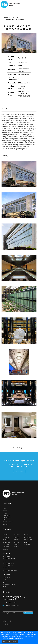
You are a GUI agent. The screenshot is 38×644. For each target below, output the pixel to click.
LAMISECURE (6, 547)
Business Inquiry (8, 522)
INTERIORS (17, 534)
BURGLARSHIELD (28, 540)
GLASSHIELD (6, 540)
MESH (4, 582)
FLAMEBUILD (6, 568)
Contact (5, 524)
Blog (4, 520)
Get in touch (19, 471)
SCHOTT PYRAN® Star (8, 563)
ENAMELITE (5, 549)
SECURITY (26, 534)
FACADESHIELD (6, 537)
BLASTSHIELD (27, 542)
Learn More (19, 639)
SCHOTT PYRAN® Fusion (9, 559)
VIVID (4, 580)
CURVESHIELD (6, 542)
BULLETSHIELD (27, 537)
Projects (14, 17)
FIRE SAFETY (6, 553)
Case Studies (6, 515)
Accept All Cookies (9, 641)
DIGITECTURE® (6, 577)
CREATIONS (6, 574)
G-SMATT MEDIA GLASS (9, 584)
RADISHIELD (27, 544)
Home (6, 17)
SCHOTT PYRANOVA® (8, 565)
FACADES (6, 534)
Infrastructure (7, 517)
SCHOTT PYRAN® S (7, 556)
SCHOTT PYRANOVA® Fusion (10, 570)
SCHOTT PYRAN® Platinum (9, 561)
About (4, 511)
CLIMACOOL (6, 544)
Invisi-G (5, 587)
